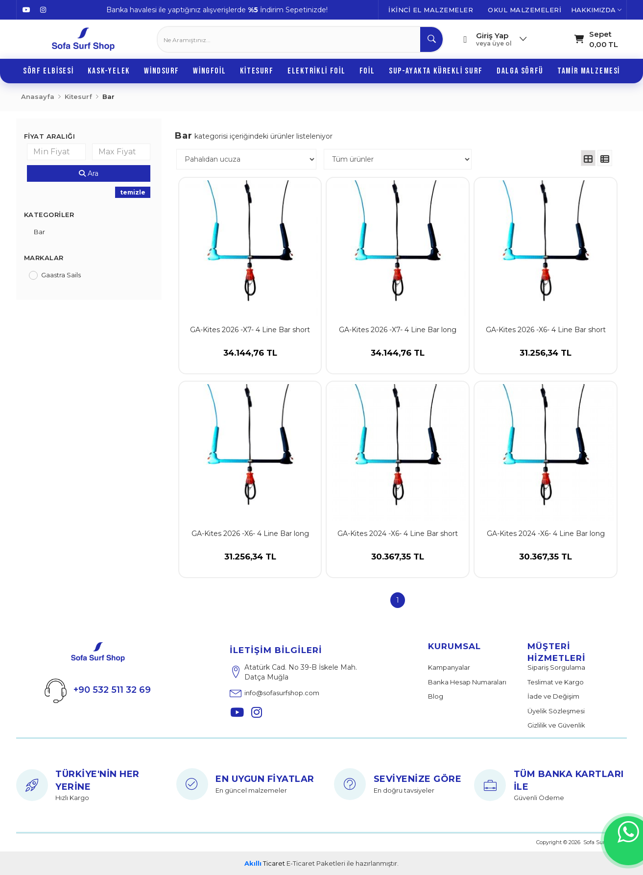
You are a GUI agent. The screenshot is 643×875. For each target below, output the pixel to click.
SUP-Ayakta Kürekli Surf (436, 71)
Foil (367, 71)
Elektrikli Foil (316, 71)
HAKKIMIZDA (596, 10)
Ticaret (264, 863)
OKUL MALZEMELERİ (524, 10)
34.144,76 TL (250, 360)
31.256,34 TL (546, 360)
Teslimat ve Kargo (555, 682)
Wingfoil (209, 71)
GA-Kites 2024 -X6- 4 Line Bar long (546, 533)
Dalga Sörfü (520, 71)
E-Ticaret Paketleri (315, 863)
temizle (132, 192)
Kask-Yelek (109, 71)
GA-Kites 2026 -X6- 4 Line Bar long (250, 533)
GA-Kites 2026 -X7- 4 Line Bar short (250, 329)
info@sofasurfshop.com (274, 692)
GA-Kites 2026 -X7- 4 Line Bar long (397, 329)
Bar (39, 232)
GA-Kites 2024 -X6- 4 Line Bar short (397, 533)
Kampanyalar (449, 667)
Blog (435, 696)
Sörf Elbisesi (48, 71)
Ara (88, 173)
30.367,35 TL (397, 564)
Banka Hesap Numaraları (467, 682)
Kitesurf (257, 71)
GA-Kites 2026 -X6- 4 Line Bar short (546, 329)
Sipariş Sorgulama (556, 667)
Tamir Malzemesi (588, 71)
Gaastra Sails (61, 275)
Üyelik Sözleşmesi (556, 711)
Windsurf (161, 71)
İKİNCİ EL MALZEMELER (430, 10)
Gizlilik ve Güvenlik (556, 725)
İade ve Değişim (553, 696)
